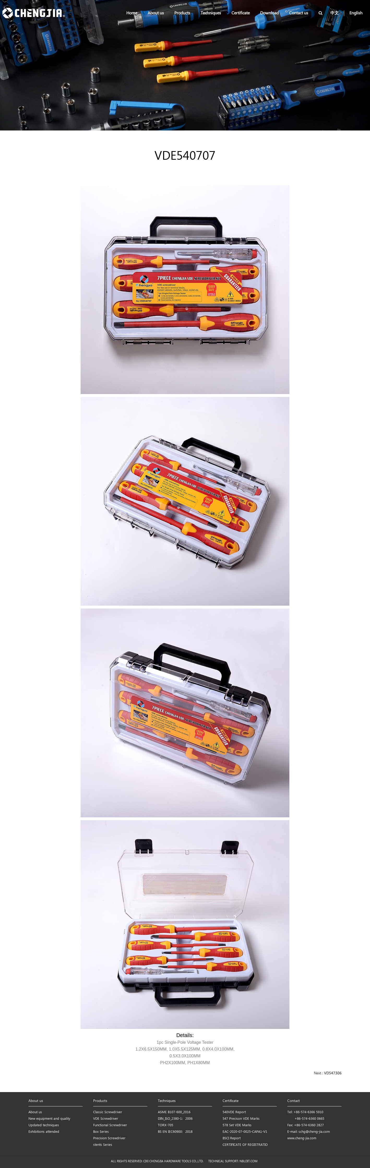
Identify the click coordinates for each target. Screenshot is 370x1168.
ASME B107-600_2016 (174, 1112)
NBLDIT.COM (249, 1161)
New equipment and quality (49, 1119)
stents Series (102, 1145)
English (355, 13)
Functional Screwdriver (110, 1125)
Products (182, 13)
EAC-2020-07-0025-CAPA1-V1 (245, 1132)
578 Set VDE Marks (237, 1125)
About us (156, 13)
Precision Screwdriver (109, 1138)
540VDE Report (234, 1112)
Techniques (211, 13)
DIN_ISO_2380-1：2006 (175, 1119)
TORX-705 (165, 1125)
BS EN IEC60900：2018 (175, 1132)
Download (269, 13)
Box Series (101, 1132)
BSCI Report (232, 1138)
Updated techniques (43, 1125)
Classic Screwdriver (107, 1112)
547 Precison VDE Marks (241, 1119)
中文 (334, 13)
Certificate (240, 13)
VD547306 (333, 1073)
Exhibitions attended (43, 1132)
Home (131, 13)
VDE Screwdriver (105, 1119)
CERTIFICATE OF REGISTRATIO (245, 1145)
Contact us (298, 13)
